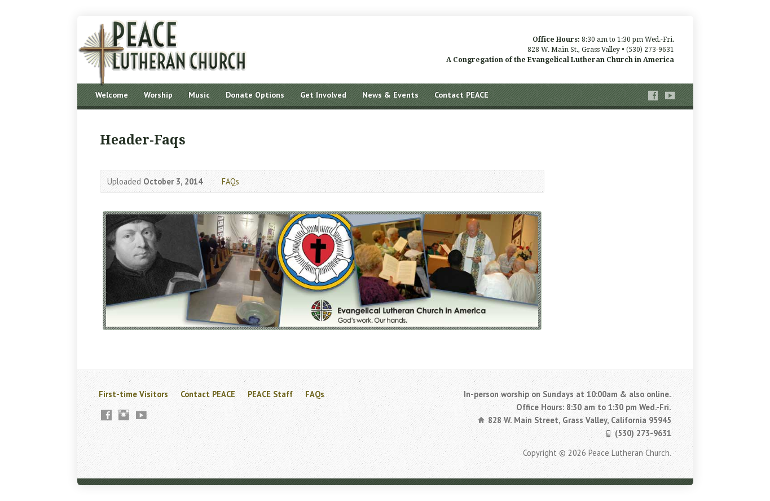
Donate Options (255, 95)
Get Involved (323, 95)
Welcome (111, 95)
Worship (158, 95)
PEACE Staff (270, 394)
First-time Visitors (133, 394)
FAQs (230, 181)
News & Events (390, 95)
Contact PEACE (461, 95)
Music (199, 95)
